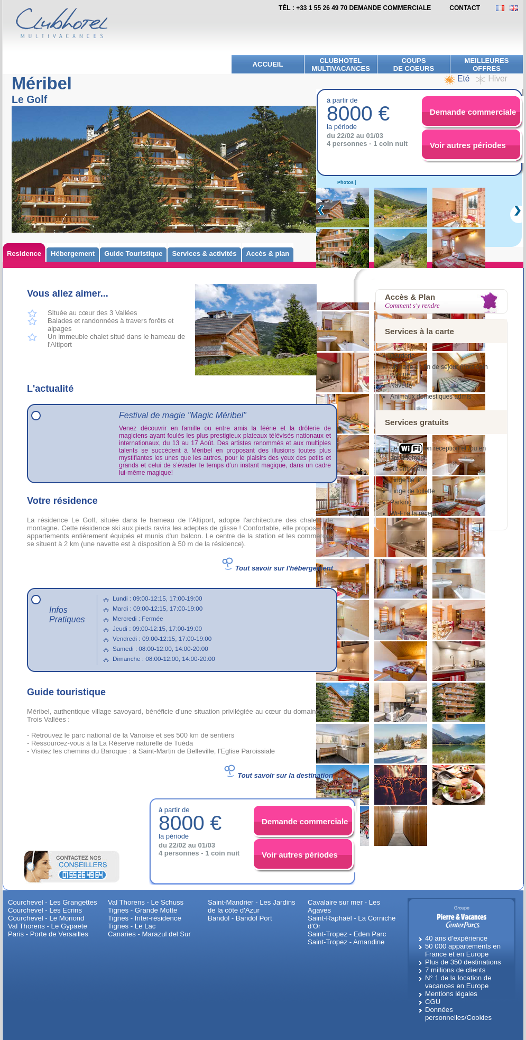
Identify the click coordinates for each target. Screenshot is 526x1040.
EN (516, 8)
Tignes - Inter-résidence (144, 918)
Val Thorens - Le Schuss (145, 902)
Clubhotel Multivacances (340, 64)
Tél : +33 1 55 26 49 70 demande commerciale (355, 8)
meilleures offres (487, 64)
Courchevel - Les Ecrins (45, 910)
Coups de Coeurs (413, 64)
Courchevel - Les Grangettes (52, 902)
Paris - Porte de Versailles (48, 934)
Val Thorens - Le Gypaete (47, 926)
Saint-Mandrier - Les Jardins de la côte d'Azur (252, 906)
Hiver (497, 78)
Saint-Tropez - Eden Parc (347, 934)
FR (503, 8)
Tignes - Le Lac (131, 926)
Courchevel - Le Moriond (46, 918)
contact (464, 8)
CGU (432, 1002)
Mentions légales (451, 994)
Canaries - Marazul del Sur (149, 934)
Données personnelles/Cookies (458, 1013)
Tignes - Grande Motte (142, 910)
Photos (345, 182)
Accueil (268, 64)
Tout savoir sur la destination (285, 775)
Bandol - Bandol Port (240, 918)
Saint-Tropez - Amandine (346, 942)
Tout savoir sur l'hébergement (284, 568)
